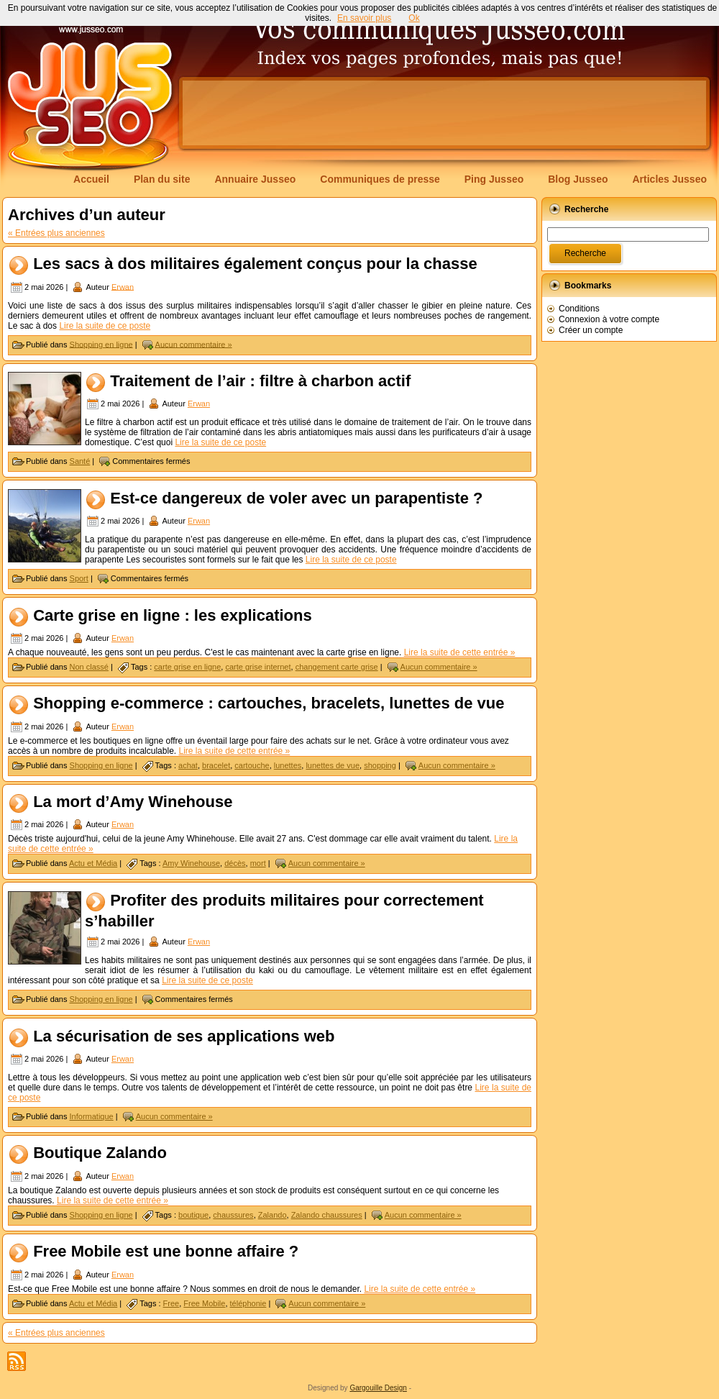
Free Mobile (204, 1303)
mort (258, 863)
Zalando (272, 1215)
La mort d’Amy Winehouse (132, 802)
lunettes (288, 765)
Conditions (579, 309)
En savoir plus (364, 18)
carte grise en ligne (187, 666)
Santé (80, 461)
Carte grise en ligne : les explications (172, 615)
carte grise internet (257, 666)
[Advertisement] (239, 125)
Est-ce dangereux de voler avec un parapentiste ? (296, 498)
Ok (413, 18)
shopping (380, 765)
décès (234, 863)
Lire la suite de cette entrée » (460, 652)
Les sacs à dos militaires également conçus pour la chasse (255, 264)
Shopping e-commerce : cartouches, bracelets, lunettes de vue (268, 704)
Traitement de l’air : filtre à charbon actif (262, 381)
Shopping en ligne (101, 344)
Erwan (122, 286)
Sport (79, 578)
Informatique (92, 1116)
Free (171, 1303)
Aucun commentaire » (193, 344)
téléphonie (248, 1303)
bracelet (216, 765)
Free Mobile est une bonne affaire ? (165, 1252)
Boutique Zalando (100, 1153)
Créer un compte (591, 330)
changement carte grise (337, 666)
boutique (193, 1215)
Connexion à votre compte (609, 319)
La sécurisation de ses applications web (183, 1036)
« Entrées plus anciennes (56, 233)
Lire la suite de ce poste (104, 326)
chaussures (233, 1215)
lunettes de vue (333, 765)
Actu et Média (93, 863)
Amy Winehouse (191, 863)
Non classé (89, 666)
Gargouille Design (378, 1388)
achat (188, 765)
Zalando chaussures (326, 1215)
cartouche (251, 765)
